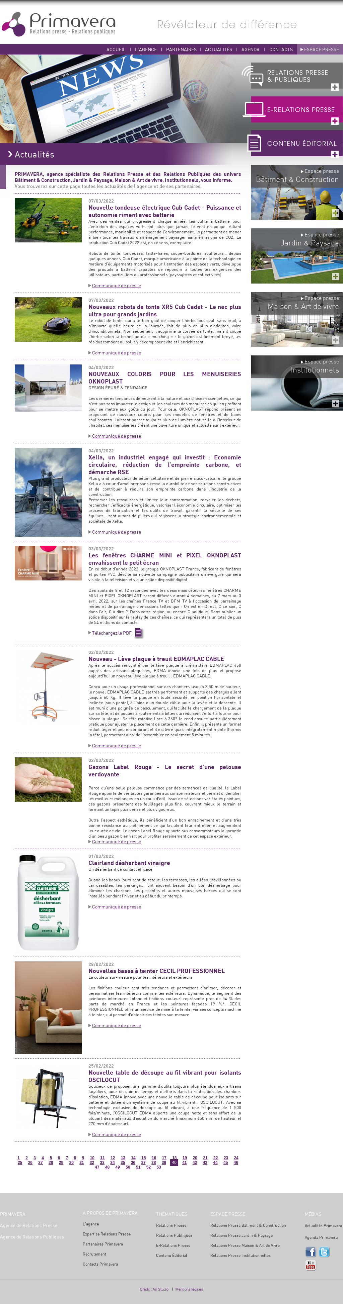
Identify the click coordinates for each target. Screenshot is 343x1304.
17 (164, 1158)
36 (133, 1162)
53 (158, 1167)
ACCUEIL (116, 49)
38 (153, 1162)
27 (40, 1162)
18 (174, 1158)
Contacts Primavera (100, 1264)
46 (236, 1162)
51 (138, 1167)
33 (102, 1162)
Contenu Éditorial (171, 1255)
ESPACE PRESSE (321, 49)
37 (143, 1162)
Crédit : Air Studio (154, 1289)
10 (92, 1158)
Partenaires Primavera (103, 1243)
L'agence (91, 1223)
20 (195, 1158)
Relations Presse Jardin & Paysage (241, 1235)
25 (20, 1162)
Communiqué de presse (116, 285)
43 (205, 1162)
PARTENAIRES (181, 49)
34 (112, 1162)
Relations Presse (171, 1225)
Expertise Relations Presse (107, 1233)
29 (61, 1162)
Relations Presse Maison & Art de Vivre (245, 1245)
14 (133, 1158)
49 (118, 1167)
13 (123, 1158)
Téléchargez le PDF (112, 633)
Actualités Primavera (323, 1225)
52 (148, 1167)
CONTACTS (281, 49)
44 (215, 1162)
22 (215, 1158)
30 (71, 1162)
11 (102, 1158)
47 (97, 1167)
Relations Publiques (174, 1235)
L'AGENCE (146, 49)
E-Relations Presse (173, 1245)
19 (185, 1158)
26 (30, 1162)
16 (154, 1158)
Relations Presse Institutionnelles (240, 1255)
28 (51, 1162)
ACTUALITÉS (219, 49)
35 (123, 1162)
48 (107, 1167)
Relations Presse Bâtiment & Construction (248, 1225)
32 (92, 1162)
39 (164, 1162)
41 (184, 1162)
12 (113, 1158)
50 (128, 1167)
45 (225, 1162)
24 (236, 1158)
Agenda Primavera (321, 1237)
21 (205, 1158)
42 (195, 1162)
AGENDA (251, 49)
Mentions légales (189, 1289)
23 (226, 1158)
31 (81, 1162)
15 (143, 1158)
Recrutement (94, 1254)
